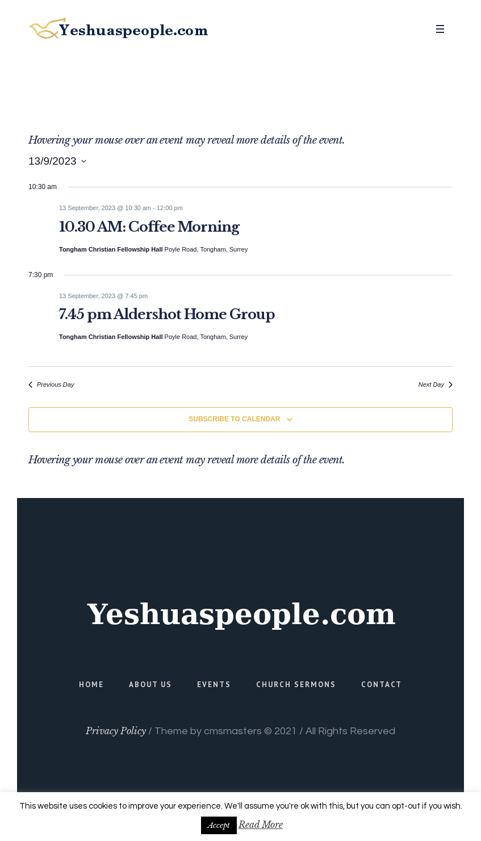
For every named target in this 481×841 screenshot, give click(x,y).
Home (91, 684)
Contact (381, 684)
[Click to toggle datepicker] (57, 161)
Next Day (436, 384)
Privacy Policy (116, 731)
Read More (261, 824)
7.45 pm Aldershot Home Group (167, 314)
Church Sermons (296, 684)
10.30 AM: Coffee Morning (149, 227)
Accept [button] (219, 825)
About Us (150, 684)
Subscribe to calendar (234, 419)
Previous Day (51, 384)
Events (214, 684)
